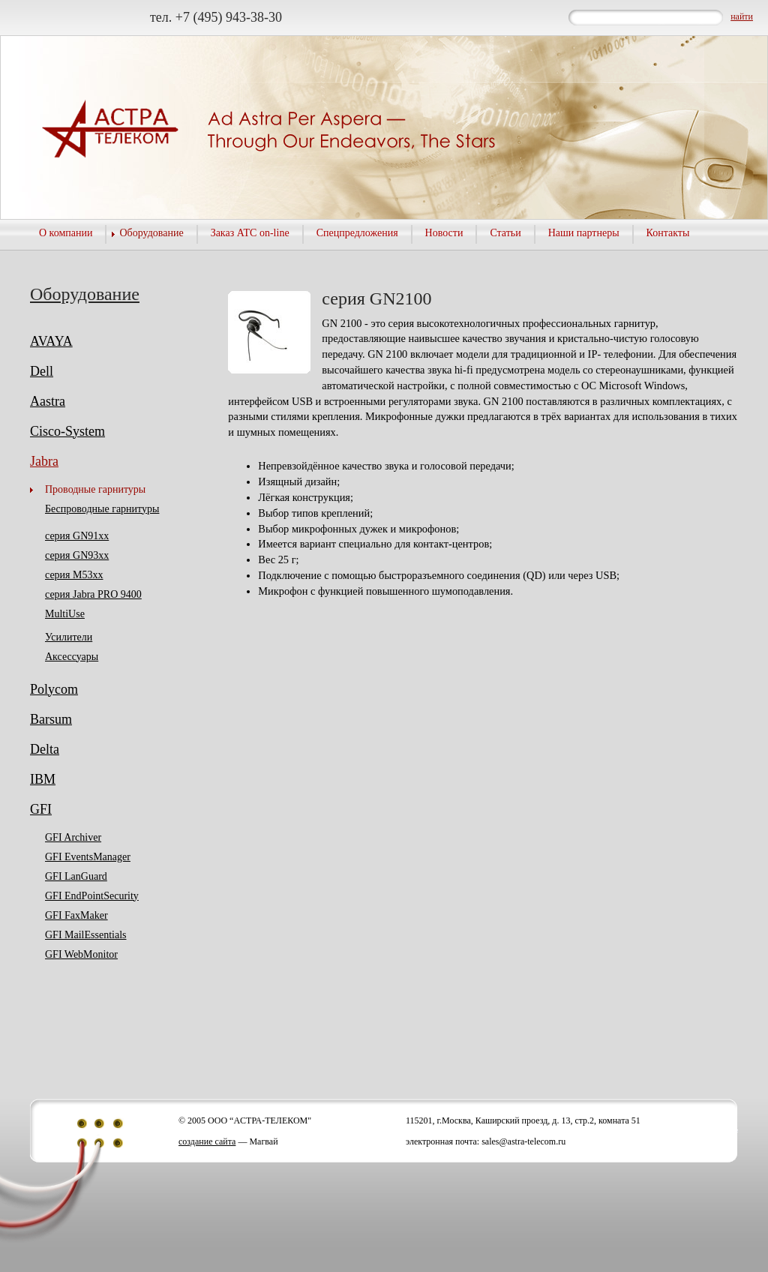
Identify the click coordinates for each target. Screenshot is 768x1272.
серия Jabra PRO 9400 (93, 594)
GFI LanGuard (76, 876)
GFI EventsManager (87, 856)
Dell (41, 371)
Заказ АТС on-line (250, 232)
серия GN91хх (77, 536)
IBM (43, 779)
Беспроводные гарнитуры (102, 508)
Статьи (505, 232)
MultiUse (65, 614)
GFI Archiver (73, 837)
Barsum (51, 719)
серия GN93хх (77, 555)
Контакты (668, 232)
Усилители (68, 637)
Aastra (47, 401)
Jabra (44, 461)
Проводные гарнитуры (95, 489)
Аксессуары (71, 656)
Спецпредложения (357, 232)
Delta (44, 749)
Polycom (54, 689)
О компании (65, 232)
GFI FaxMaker (76, 915)
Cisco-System (67, 431)
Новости (444, 232)
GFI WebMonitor (81, 954)
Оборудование (151, 232)
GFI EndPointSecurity (92, 896)
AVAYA (51, 341)
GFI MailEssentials (86, 934)
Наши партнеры (584, 232)
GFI (41, 809)
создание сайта (207, 1141)
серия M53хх (74, 574)
